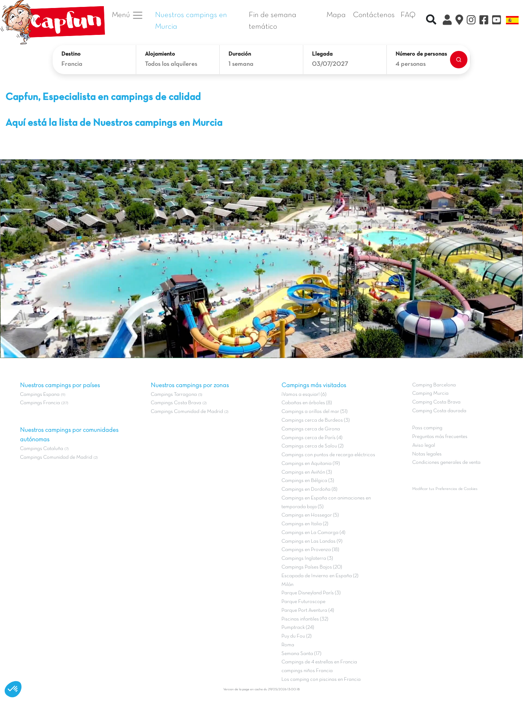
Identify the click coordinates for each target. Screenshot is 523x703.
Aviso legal (423, 445)
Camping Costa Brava (436, 402)
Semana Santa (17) (301, 653)
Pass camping (427, 428)
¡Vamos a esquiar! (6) (304, 394)
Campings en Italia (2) (304, 524)
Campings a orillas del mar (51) (314, 411)
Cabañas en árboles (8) (306, 403)
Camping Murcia (430, 393)
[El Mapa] (459, 21)
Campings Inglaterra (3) (307, 558)
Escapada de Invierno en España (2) (319, 576)
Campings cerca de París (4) (311, 437)
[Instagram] (471, 21)
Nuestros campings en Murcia (191, 21)
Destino (71, 54)
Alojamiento (160, 54)
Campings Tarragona (174, 394)
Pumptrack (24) (297, 627)
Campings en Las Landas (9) (311, 541)
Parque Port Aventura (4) (307, 610)
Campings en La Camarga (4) (313, 532)
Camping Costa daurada (439, 411)
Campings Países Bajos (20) (311, 567)
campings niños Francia (307, 670)
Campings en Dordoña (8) (309, 489)
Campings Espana (40, 394)
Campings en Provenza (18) (310, 549)
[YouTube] (496, 21)
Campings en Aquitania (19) (310, 463)
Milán (287, 584)
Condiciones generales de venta (446, 462)
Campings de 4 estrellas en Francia (319, 662)
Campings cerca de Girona (310, 429)
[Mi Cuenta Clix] (447, 21)
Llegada (322, 54)
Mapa (336, 15)
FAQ (408, 15)
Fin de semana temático (272, 21)
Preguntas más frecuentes (439, 436)
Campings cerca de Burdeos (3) (315, 420)
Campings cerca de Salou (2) (312, 446)
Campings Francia (40, 403)
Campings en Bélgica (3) (307, 480)
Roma (287, 645)
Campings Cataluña (41, 448)
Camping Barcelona (434, 385)
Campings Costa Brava (176, 403)
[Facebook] (484, 21)
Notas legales (427, 454)
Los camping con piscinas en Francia (321, 679)
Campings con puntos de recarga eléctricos (328, 455)
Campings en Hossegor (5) (310, 515)
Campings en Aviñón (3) (306, 472)
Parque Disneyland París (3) (311, 593)
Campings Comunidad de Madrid (56, 457)
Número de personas (421, 54)
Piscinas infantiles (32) (304, 619)
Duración (239, 54)
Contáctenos (374, 15)
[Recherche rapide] (431, 20)
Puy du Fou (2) (296, 636)
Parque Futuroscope (303, 601)
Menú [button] (127, 15)
